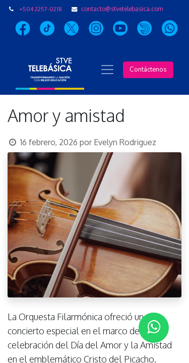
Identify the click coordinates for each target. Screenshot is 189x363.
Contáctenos (148, 69)
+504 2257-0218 (40, 9)
